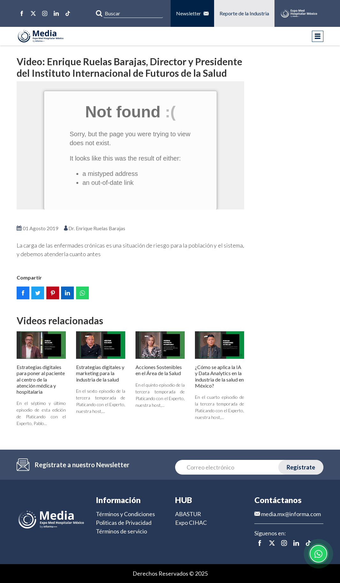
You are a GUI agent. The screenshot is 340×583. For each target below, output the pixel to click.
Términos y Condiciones (125, 513)
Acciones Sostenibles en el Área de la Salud (158, 370)
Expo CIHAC (191, 522)
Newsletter (192, 13)
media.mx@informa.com (287, 513)
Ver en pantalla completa (130, 218)
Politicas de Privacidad (123, 522)
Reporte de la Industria (244, 13)
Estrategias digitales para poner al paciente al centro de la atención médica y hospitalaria (41, 379)
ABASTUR (188, 513)
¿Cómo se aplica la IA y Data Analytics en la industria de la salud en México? (219, 376)
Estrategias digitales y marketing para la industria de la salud (100, 373)
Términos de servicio (121, 531)
